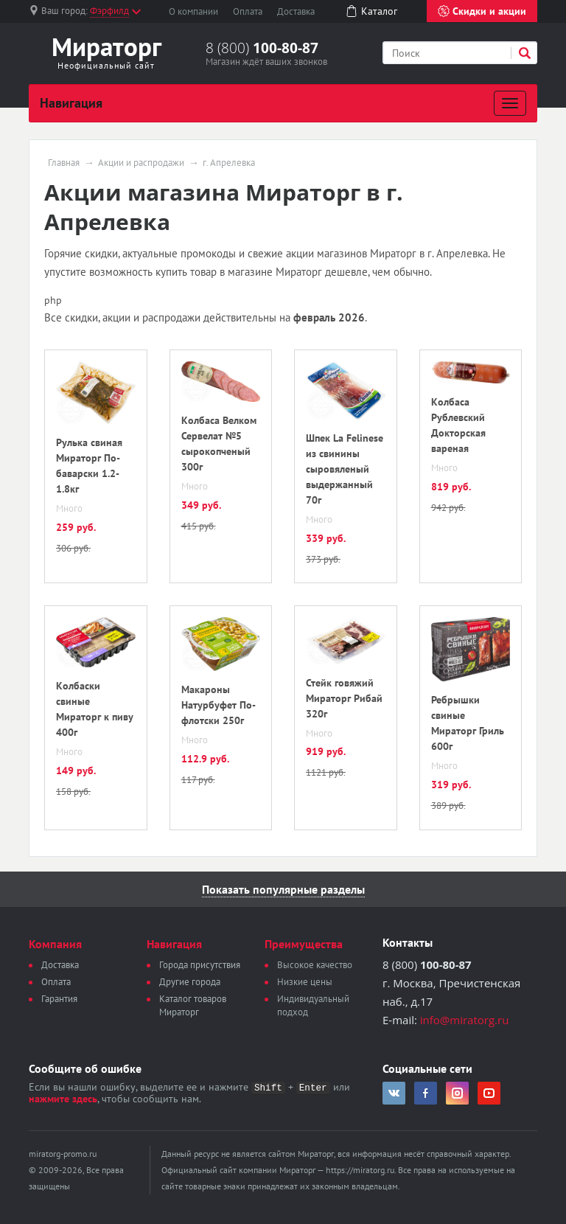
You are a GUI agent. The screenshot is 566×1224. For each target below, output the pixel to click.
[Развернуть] (510, 103)
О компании (193, 11)
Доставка (296, 11)
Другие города (189, 982)
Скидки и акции (482, 11)
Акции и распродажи (141, 163)
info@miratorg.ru (464, 1019)
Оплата (247, 11)
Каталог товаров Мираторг (192, 1005)
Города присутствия (199, 965)
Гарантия (59, 998)
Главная (64, 163)
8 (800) (262, 48)
